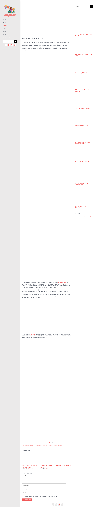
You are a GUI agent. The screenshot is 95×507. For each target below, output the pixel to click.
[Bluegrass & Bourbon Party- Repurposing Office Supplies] (84, 151)
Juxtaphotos (49, 442)
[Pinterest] (84, 219)
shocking (33, 334)
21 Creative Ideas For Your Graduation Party (81, 183)
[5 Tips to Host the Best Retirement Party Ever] (84, 81)
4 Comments (65, 467)
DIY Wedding (46, 445)
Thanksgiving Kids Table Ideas (63, 465)
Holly (24, 445)
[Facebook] (78, 216)
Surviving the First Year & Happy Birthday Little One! (83, 142)
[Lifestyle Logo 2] (10, 4)
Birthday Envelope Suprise (81, 125)
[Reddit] (84, 216)
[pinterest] (11, 45)
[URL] (44, 492)
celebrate (60, 445)
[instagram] (8, 45)
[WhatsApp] (90, 216)
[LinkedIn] (87, 216)
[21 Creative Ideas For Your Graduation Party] (84, 172)
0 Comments (54, 445)
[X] (81, 216)
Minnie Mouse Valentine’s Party (83, 108)
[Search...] (8, 41)
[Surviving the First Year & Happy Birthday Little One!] (84, 133)
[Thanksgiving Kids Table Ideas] (84, 64)
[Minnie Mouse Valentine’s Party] (84, 100)
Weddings (50, 445)
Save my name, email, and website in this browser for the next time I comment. (40, 496)
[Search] (15, 41)
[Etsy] (5, 45)
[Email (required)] (44, 489)
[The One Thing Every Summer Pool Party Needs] (84, 20)
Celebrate (42, 445)
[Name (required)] (44, 485)
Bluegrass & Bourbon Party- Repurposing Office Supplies (82, 160)
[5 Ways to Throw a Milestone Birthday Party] (84, 195)
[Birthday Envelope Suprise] (84, 117)
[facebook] (14, 45)
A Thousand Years (62, 282)
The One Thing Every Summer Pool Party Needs (29, 466)
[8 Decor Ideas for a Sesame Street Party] (84, 45)
